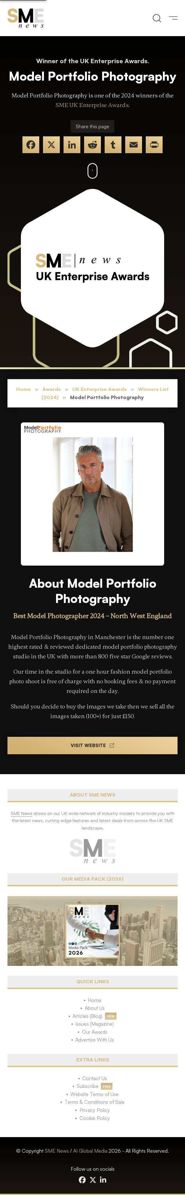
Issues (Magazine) (94, 1024)
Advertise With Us (94, 1040)
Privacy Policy (94, 1110)
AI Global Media (90, 1151)
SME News (57, 1151)
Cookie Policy (94, 1118)
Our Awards (94, 1032)
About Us (95, 1008)
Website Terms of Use (94, 1094)
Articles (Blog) (87, 1016)
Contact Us (94, 1078)
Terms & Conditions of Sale (94, 1102)
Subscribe (87, 1086)
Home (23, 389)
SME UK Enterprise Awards (92, 105)
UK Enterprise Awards (99, 389)
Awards (51, 389)
